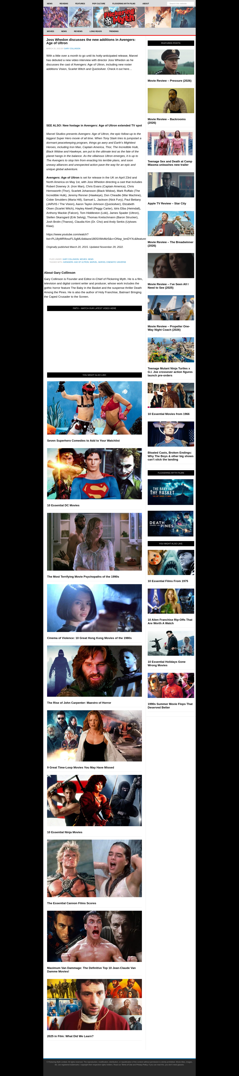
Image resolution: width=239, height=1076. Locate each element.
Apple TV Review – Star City (167, 203)
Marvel (93, 262)
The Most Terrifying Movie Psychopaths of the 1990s (83, 576)
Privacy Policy (142, 1065)
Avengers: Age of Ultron (76, 262)
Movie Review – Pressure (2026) (169, 80)
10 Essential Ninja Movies (64, 832)
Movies (83, 259)
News (90, 259)
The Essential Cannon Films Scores (71, 903)
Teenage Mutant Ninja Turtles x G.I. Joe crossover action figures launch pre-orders (170, 372)
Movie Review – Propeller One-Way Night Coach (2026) (169, 328)
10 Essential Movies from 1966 (169, 414)
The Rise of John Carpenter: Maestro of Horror (79, 702)
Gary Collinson (71, 259)
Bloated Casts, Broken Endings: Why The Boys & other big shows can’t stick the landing (171, 456)
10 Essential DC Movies (63, 505)
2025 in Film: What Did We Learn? (70, 1036)
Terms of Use (126, 1065)
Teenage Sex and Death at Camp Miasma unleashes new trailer (170, 163)
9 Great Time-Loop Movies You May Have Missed (80, 767)
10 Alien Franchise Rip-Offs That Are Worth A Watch (170, 621)
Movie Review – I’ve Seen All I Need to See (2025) (168, 286)
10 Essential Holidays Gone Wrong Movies (166, 663)
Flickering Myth (119, 17)
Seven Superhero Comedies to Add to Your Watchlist (83, 440)
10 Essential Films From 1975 (168, 581)
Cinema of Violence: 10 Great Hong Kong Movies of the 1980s (89, 638)
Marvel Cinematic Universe (112, 262)
